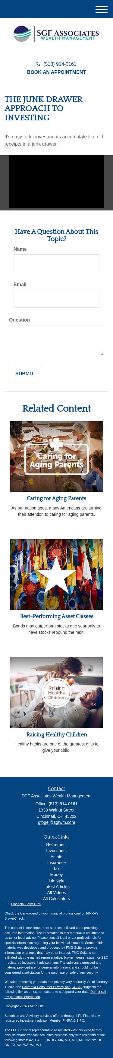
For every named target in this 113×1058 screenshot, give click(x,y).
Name (20, 249)
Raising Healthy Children (56, 735)
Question (19, 319)
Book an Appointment (56, 72)
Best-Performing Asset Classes (56, 617)
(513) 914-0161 (56, 64)
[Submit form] (24, 374)
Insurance (56, 862)
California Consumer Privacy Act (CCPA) (52, 987)
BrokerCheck (14, 918)
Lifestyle (56, 880)
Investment (56, 850)
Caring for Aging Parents (56, 499)
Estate (57, 856)
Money (56, 874)
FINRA (67, 1020)
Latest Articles (56, 886)
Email (20, 284)
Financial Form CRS (26, 904)
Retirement (56, 844)
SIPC (80, 1020)
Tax (56, 868)
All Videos (56, 892)
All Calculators (56, 898)
